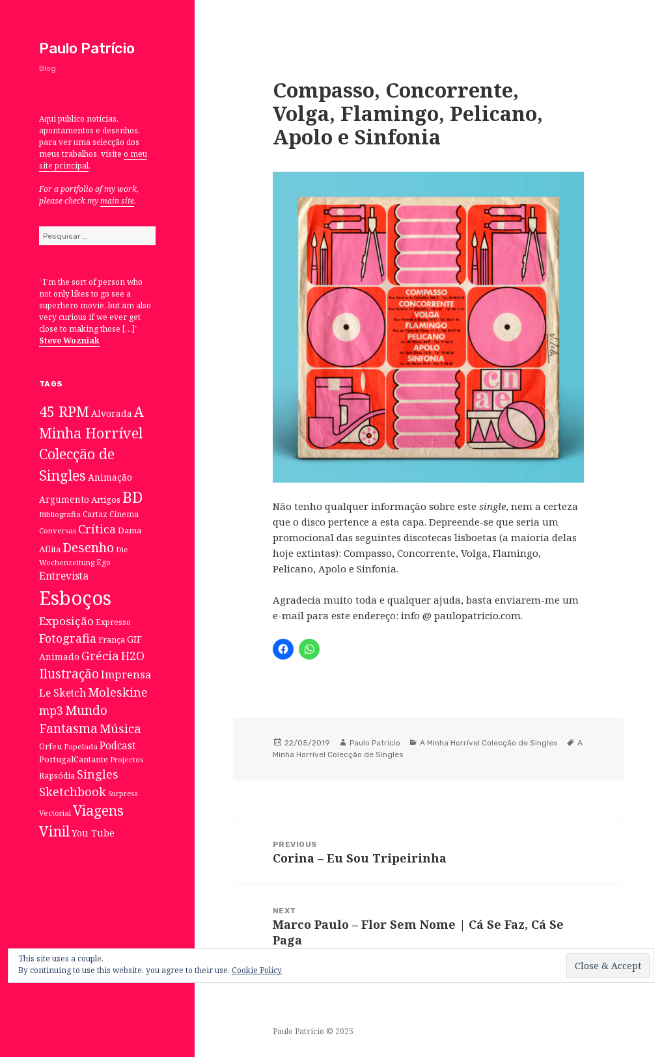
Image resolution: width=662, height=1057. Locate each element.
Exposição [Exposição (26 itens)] (66, 620)
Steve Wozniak (69, 340)
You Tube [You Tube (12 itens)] (93, 833)
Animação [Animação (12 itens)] (110, 477)
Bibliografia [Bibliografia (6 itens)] (60, 514)
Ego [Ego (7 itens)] (103, 562)
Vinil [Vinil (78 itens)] (54, 831)
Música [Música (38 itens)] (120, 728)
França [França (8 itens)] (111, 639)
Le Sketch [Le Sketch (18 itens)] (62, 693)
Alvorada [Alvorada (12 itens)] (111, 413)
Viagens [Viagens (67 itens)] (98, 810)
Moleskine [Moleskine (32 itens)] (118, 692)
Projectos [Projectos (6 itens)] (126, 759)
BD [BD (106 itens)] (132, 497)
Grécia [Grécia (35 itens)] (100, 655)
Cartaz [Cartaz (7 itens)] (95, 514)
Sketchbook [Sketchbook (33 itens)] (72, 791)
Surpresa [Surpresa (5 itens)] (123, 793)
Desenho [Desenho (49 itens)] (88, 547)
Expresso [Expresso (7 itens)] (113, 622)
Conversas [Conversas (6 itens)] (57, 530)
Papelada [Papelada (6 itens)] (81, 746)
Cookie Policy (257, 970)
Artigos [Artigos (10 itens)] (105, 499)
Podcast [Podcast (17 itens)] (118, 746)
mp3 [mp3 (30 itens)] (51, 710)
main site (117, 200)
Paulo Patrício (87, 48)
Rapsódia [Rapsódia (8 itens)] (57, 775)
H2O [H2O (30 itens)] (133, 655)
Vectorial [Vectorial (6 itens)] (55, 813)
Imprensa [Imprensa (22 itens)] (126, 674)
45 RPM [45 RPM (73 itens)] (64, 411)
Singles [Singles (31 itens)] (97, 774)
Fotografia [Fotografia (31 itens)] (67, 638)
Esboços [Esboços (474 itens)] (75, 598)
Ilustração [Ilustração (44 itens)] (69, 673)
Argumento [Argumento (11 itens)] (64, 499)
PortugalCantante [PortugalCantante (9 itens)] (73, 759)
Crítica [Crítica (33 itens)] (97, 529)
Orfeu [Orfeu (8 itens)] (50, 746)
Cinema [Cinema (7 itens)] (124, 514)
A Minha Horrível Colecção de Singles (489, 742)
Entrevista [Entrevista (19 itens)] (64, 576)
